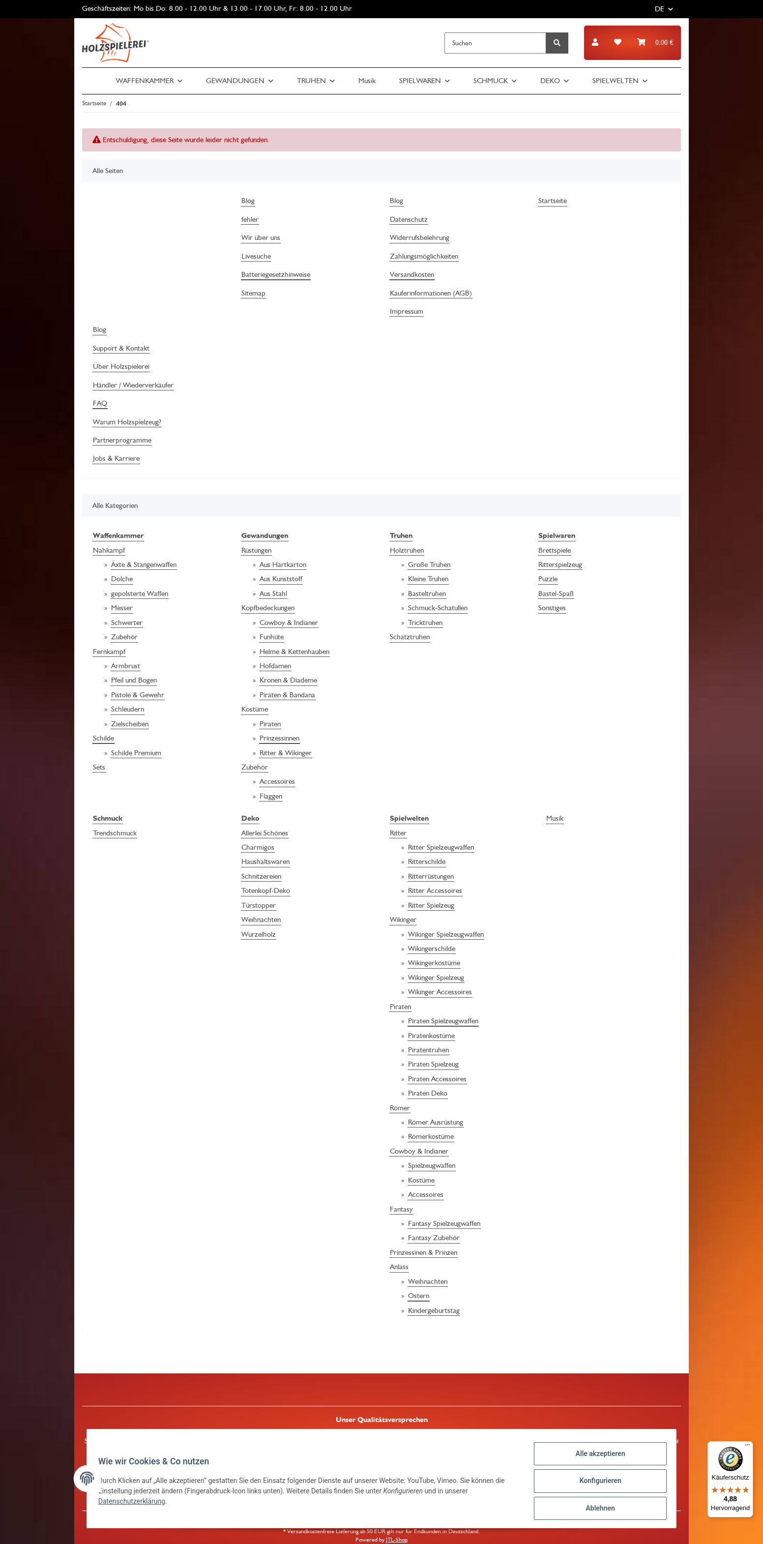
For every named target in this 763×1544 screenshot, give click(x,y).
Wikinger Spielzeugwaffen (446, 934)
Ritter (398, 833)
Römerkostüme (431, 1136)
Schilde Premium (136, 752)
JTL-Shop (397, 1539)
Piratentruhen (428, 1049)
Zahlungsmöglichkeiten (424, 256)
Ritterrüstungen (431, 876)
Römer (400, 1107)
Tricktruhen (425, 622)
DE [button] (659, 8)
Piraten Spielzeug (433, 1064)
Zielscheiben (129, 723)
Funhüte (272, 636)
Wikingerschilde (431, 948)
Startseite (552, 200)
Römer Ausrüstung (435, 1122)
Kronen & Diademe (288, 680)
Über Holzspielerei (121, 366)
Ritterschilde (426, 861)
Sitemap (253, 293)
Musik (554, 818)
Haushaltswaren (265, 861)
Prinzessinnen (279, 738)
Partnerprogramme (122, 440)
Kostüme (254, 709)
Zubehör (124, 636)
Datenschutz (409, 219)
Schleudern (127, 709)
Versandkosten (412, 274)
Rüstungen (256, 550)
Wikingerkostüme (434, 962)
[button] (595, 42)
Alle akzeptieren (595, 1458)
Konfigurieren (595, 1483)
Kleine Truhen (428, 578)
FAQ (100, 403)
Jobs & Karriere (116, 458)
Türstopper (258, 905)
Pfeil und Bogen (134, 680)
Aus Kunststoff (281, 578)
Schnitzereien (261, 876)
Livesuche (256, 256)
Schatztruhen (410, 636)
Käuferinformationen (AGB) (431, 293)
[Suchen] (495, 43)
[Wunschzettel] (617, 42)
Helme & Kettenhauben (294, 651)
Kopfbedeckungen (267, 607)
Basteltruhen (427, 593)
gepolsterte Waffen (139, 593)
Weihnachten (261, 919)
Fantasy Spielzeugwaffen (444, 1223)
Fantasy (401, 1209)
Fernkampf (109, 651)
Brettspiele (554, 550)
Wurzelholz (258, 934)
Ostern (418, 1295)
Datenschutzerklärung (136, 1504)
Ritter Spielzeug (431, 905)
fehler (250, 219)
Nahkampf (109, 550)
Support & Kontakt (121, 348)
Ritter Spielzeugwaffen (441, 847)
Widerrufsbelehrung (419, 237)
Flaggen (271, 796)
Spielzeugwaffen (431, 1165)
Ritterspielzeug (560, 564)
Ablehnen (595, 1509)
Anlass (399, 1266)
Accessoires (277, 781)
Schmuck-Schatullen (438, 607)
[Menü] (747, 1447)
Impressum (406, 311)
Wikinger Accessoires (440, 991)
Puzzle (548, 578)
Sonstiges (552, 607)
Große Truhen (429, 564)
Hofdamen (275, 665)
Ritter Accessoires (435, 890)
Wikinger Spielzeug (436, 977)
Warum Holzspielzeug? (127, 421)
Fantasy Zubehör (434, 1237)
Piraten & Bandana (287, 694)
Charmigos (257, 847)
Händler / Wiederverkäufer (133, 385)
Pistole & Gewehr (137, 694)
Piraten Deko (427, 1093)
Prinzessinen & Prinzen (423, 1252)
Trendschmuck (115, 833)
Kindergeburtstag (434, 1310)
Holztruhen (407, 550)
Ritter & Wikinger (286, 752)
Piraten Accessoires (437, 1078)
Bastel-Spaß (556, 593)
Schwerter (127, 622)
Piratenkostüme (431, 1035)
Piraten (270, 723)
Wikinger (403, 919)
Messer (122, 607)
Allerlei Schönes (264, 833)
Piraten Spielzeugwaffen (443, 1020)
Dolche (122, 578)
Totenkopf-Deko (265, 890)
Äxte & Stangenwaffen (143, 564)
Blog (248, 200)
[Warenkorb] (655, 42)
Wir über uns (260, 237)
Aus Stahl (273, 593)
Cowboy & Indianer (289, 622)
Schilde (103, 738)
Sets (99, 767)
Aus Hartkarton (283, 564)
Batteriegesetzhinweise (275, 274)
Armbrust (125, 665)
